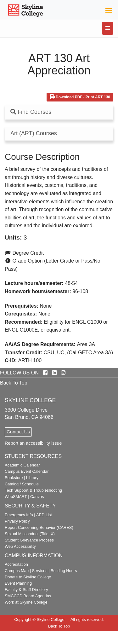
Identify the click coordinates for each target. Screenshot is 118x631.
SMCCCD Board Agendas (28, 595)
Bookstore (14, 477)
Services (40, 570)
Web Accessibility (20, 546)
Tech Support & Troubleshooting (33, 490)
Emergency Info (19, 514)
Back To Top (13, 382)
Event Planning (18, 583)
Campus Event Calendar (26, 471)
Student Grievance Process (29, 540)
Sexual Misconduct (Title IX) (30, 533)
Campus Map (17, 570)
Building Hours (64, 570)
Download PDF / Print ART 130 (80, 97)
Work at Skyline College (26, 602)
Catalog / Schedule (22, 484)
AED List (44, 514)
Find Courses (30, 112)
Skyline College (50, 619)
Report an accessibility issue (33, 443)
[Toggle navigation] (109, 10)
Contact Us (18, 431)
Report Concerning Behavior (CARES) (39, 527)
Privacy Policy (17, 521)
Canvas (37, 496)
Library (32, 477)
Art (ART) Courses (33, 133)
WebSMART (16, 496)
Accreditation (16, 564)
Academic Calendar (22, 465)
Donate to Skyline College (28, 577)
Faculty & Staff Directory (26, 589)
